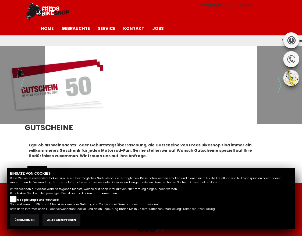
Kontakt (245, 5)
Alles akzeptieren (61, 220)
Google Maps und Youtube (38, 200)
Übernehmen (24, 220)
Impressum (211, 5)
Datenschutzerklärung (205, 182)
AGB (230, 5)
